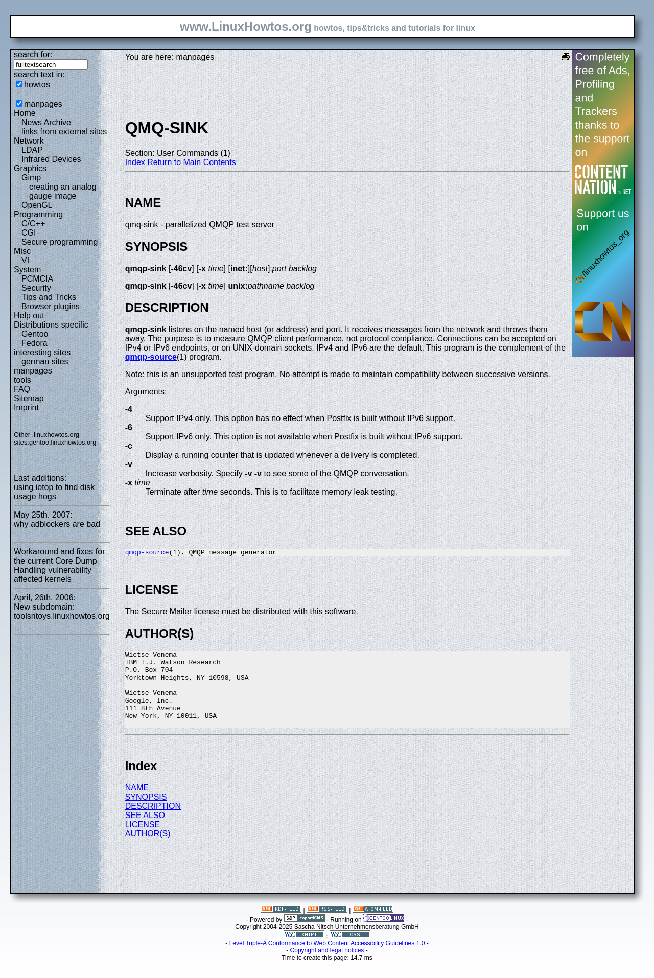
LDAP (32, 150)
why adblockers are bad (57, 524)
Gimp (31, 177)
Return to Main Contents (191, 162)
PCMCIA (37, 278)
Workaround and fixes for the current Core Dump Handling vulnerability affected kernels (59, 565)
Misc (22, 251)
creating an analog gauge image (63, 191)
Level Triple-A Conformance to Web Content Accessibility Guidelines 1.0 (327, 960)
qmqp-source (151, 357)
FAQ (22, 389)
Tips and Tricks (48, 297)
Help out (29, 315)
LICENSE (142, 841)
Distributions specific (51, 324)
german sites (44, 361)
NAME (137, 804)
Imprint (26, 407)
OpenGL (36, 205)
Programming (38, 214)
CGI (28, 232)
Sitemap (29, 398)
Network (29, 140)
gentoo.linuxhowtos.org (63, 442)
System (27, 269)
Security (36, 288)
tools (22, 380)
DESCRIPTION (153, 823)
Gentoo (34, 334)
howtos (37, 84)
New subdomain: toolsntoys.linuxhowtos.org (62, 611)
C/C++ (33, 223)
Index (135, 162)
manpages (43, 104)
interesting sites (42, 352)
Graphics (30, 168)
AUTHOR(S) (148, 850)
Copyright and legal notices (327, 967)
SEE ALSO (145, 832)
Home (25, 113)
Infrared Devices (51, 159)
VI (25, 260)
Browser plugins (50, 306)
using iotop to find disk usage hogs (54, 492)
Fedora (34, 343)
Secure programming (59, 242)
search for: (33, 54)
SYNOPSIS (146, 813)
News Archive (46, 122)
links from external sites (64, 131)
